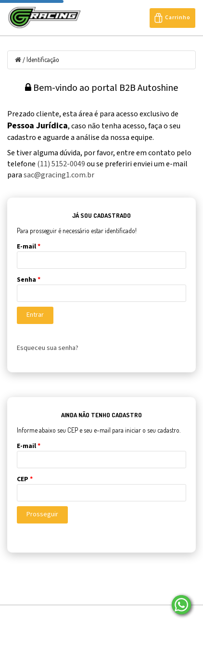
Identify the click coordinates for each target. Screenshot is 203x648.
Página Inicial (40, 616)
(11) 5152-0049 (61, 164)
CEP (25, 479)
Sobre (84, 616)
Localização (157, 616)
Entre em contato (44, 628)
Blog (117, 616)
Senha (28, 280)
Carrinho (172, 18)
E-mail (28, 246)
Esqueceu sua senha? (47, 348)
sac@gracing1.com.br (59, 175)
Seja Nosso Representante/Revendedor (137, 628)
